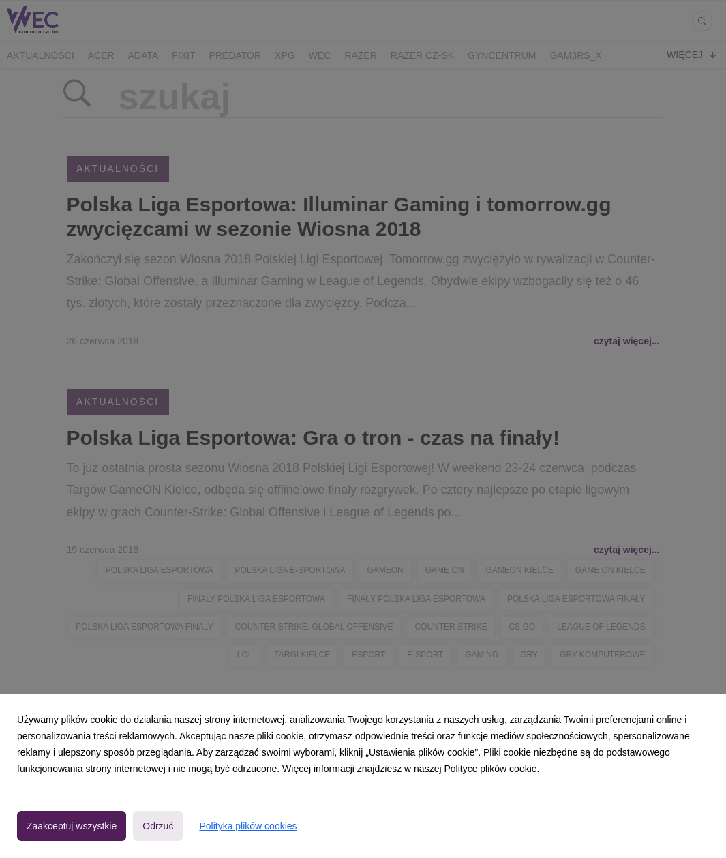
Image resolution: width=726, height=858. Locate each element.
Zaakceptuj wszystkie (72, 825)
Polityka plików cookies (248, 825)
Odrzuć (157, 825)
